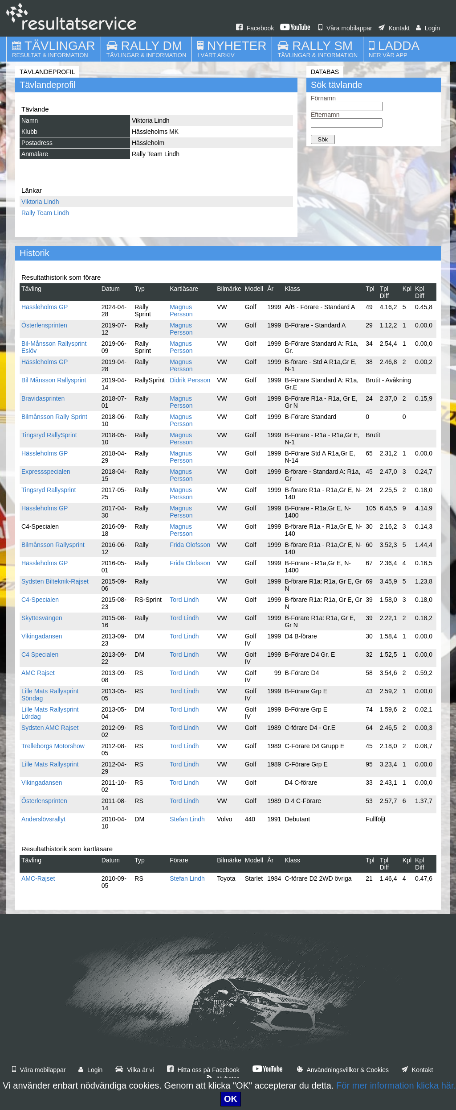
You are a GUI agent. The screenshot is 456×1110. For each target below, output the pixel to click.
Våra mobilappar (345, 28)
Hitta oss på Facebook (203, 1069)
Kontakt (394, 28)
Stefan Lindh (187, 819)
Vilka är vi (134, 1069)
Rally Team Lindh (45, 212)
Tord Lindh (184, 599)
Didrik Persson (190, 380)
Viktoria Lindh (40, 201)
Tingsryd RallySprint (49, 435)
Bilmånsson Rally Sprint (54, 416)
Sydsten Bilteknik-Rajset (55, 581)
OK (230, 1099)
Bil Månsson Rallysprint (53, 380)
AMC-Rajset (38, 878)
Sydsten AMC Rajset (49, 727)
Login (428, 28)
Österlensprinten (44, 325)
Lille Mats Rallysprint (49, 764)
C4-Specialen (40, 599)
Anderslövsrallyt (43, 819)
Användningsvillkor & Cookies (343, 1069)
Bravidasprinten (43, 398)
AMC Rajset (38, 672)
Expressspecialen (45, 471)
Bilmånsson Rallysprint (53, 544)
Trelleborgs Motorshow (53, 746)
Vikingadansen (41, 636)
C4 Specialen (39, 654)
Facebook (255, 28)
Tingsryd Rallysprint (48, 489)
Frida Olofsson (190, 544)
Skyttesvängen (41, 617)
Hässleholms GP (44, 307)
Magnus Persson (181, 310)
